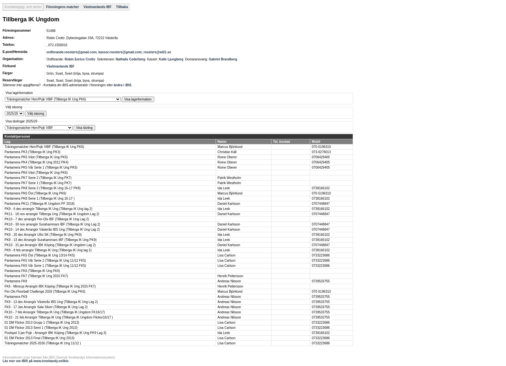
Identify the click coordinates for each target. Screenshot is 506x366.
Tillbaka (122, 7)
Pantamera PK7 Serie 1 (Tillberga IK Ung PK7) (38, 183)
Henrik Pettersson (230, 276)
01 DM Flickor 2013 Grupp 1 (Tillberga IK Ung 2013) (42, 322)
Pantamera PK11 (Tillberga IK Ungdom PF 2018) (40, 203)
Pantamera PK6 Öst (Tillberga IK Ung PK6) (35, 193)
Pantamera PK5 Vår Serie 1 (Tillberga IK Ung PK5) (41, 167)
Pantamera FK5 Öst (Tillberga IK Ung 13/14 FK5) (40, 255)
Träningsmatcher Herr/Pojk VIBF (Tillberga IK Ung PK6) (44, 147)
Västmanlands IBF (98, 7)
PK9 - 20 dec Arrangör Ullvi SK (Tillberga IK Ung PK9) (43, 234)
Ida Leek (224, 188)
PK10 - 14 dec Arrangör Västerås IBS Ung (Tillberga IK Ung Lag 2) (52, 229)
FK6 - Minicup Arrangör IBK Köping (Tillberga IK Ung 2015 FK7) (50, 286)
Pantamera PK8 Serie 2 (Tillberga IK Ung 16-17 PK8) (43, 188)
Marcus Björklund (230, 147)
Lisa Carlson (227, 255)
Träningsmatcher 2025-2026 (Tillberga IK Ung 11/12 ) (43, 343)
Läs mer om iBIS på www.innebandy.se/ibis (36, 361)
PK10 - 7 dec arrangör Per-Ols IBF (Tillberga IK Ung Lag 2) (47, 219)
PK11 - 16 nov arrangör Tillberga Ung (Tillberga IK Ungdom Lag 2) (52, 214)
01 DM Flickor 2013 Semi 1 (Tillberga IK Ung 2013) (41, 327)
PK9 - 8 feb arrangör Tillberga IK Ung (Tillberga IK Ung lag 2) (48, 250)
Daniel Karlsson (229, 203)
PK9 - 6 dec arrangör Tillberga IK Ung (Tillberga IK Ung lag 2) (48, 209)
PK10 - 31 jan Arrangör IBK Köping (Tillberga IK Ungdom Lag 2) (50, 245)
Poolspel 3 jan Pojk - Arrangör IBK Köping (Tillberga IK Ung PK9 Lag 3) (55, 333)
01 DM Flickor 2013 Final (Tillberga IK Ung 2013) (40, 338)
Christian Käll (227, 152)
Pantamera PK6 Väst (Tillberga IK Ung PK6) (36, 172)
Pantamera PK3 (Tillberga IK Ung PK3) (32, 152)
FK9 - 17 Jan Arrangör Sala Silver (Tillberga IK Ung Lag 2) (46, 307)
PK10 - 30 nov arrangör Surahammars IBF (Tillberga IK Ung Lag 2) (52, 224)
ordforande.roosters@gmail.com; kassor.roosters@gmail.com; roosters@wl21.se (108, 52)
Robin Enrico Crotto (80, 59)
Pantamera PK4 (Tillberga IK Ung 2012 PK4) (36, 162)
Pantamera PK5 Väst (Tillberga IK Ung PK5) (36, 157)
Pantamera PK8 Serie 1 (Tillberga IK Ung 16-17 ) (40, 198)
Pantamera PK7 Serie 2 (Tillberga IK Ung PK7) (38, 178)
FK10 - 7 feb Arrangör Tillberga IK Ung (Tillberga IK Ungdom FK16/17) (55, 312)
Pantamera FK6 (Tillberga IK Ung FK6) (32, 271)
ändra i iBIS (122, 85)
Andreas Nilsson (229, 281)
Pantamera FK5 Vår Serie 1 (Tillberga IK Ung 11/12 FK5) (45, 265)
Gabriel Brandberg (223, 59)
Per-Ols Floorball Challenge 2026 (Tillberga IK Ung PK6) (45, 291)
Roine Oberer (227, 157)
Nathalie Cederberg (131, 59)
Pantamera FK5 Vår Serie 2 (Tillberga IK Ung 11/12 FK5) (45, 260)
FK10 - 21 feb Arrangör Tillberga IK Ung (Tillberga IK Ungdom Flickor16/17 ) (59, 317)
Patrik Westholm (229, 178)
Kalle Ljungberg (171, 59)
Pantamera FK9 (16, 296)
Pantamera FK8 (16, 281)
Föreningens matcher (62, 7)
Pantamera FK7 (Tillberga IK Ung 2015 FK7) (36, 276)
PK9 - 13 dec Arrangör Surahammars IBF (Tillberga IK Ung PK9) (50, 240)
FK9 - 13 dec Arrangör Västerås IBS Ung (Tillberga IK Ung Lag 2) (51, 302)
